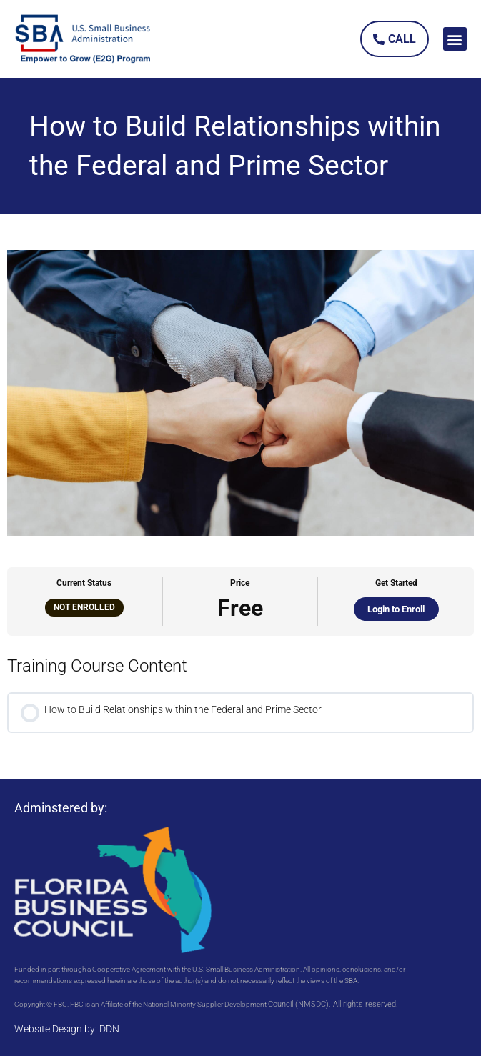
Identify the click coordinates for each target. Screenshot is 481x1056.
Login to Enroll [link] (396, 609)
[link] (84, 39)
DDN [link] (109, 1029)
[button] (455, 39)
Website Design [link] (48, 1029)
